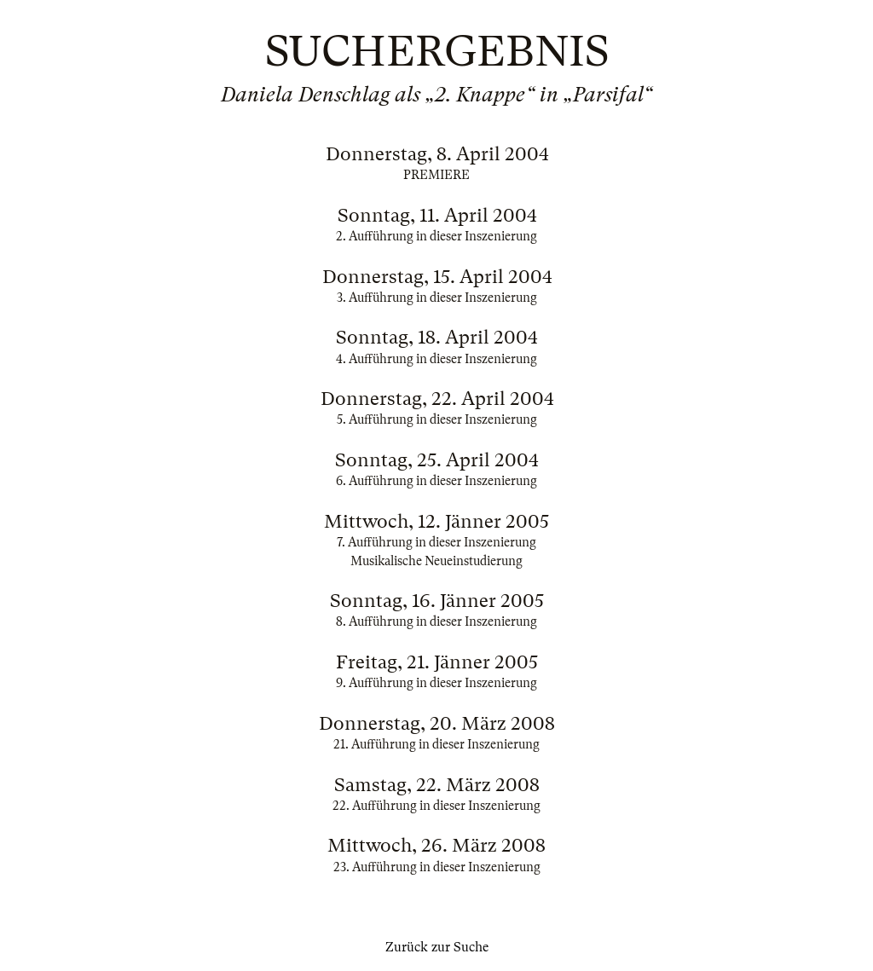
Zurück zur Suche (437, 947)
